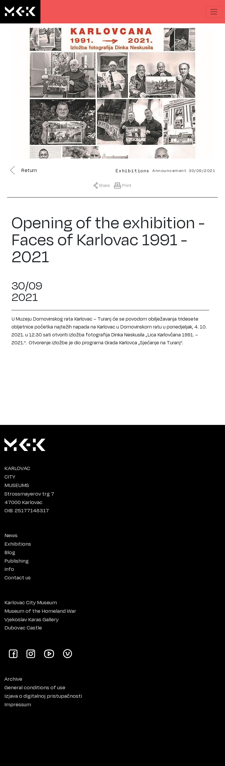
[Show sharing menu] (103, 185)
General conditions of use (34, 687)
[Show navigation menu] (214, 12)
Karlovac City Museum (30, 602)
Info (9, 569)
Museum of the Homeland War (40, 610)
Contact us (17, 577)
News (11, 535)
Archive (13, 678)
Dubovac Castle (23, 627)
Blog (9, 552)
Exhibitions (17, 543)
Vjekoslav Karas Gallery (31, 619)
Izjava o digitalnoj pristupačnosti (43, 695)
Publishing (16, 560)
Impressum (17, 704)
